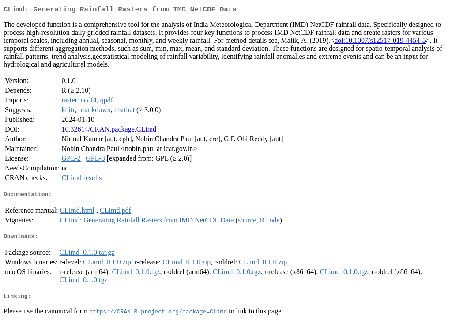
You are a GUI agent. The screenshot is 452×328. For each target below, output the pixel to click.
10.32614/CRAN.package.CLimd (108, 131)
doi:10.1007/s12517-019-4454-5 (380, 42)
